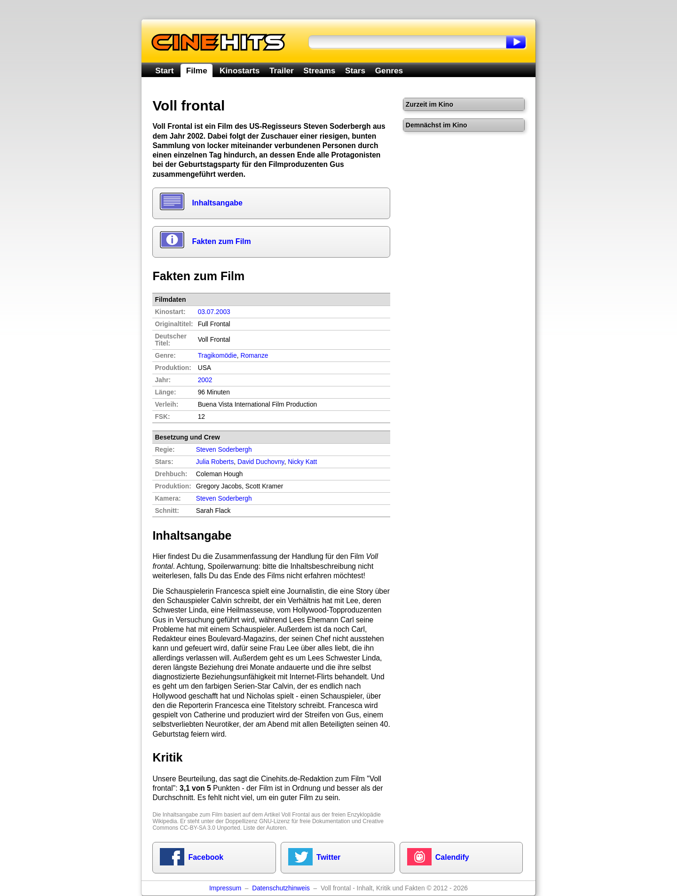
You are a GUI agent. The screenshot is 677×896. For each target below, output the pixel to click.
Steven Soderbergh (224, 498)
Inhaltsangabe (217, 203)
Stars (355, 70)
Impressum (225, 888)
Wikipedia (164, 821)
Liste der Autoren (264, 828)
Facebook (205, 857)
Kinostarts (240, 70)
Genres (389, 70)
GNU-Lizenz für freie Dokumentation (304, 821)
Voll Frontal (296, 814)
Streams (319, 70)
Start (164, 70)
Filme (196, 70)
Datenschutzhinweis (281, 888)
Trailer (281, 70)
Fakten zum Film (221, 241)
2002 (205, 380)
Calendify (452, 857)
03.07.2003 (214, 311)
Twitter (328, 857)
